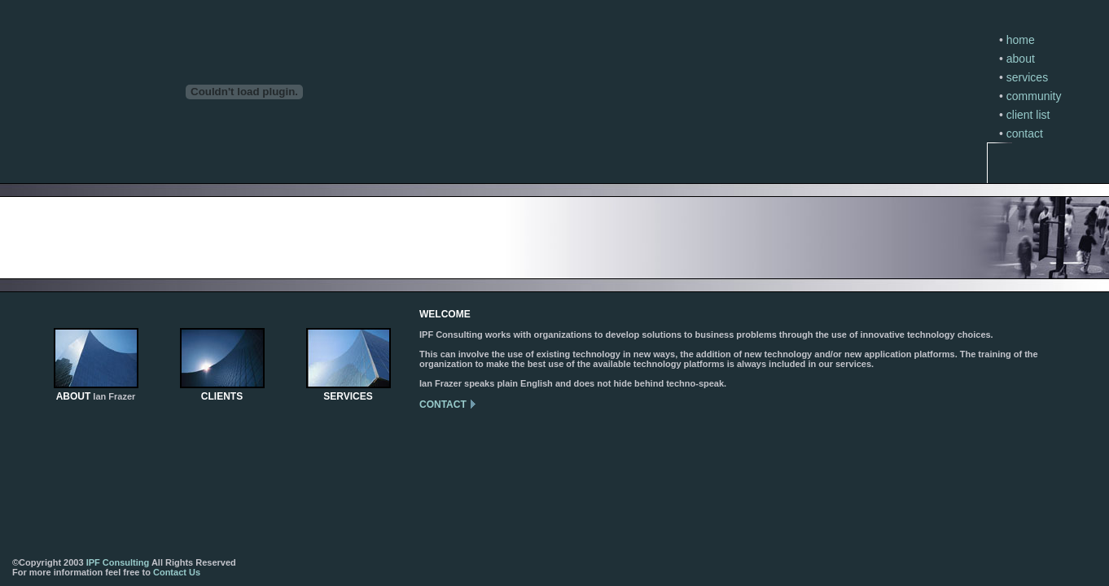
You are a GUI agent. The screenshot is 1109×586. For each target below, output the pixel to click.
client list (1028, 114)
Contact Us (176, 572)
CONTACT (443, 404)
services (1027, 77)
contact (1024, 133)
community (1034, 96)
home (1020, 39)
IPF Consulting (118, 562)
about (1020, 58)
